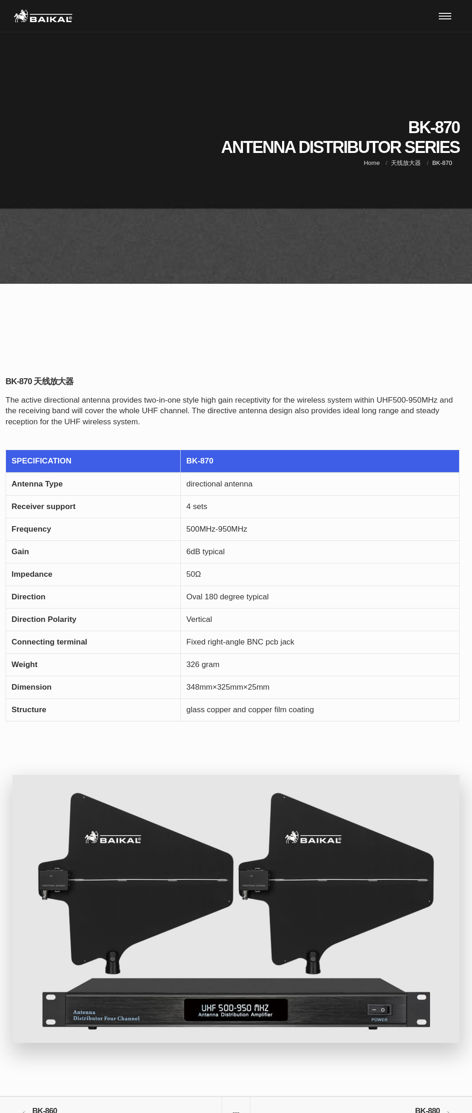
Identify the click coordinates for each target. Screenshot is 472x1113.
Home (372, 162)
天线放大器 (406, 162)
